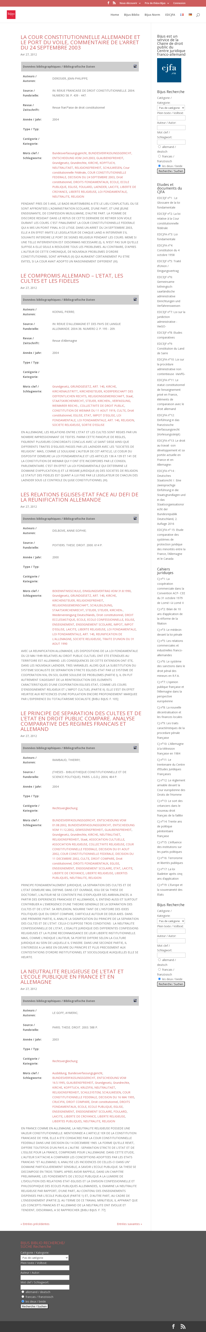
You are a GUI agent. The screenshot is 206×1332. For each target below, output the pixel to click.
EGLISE (72, 187)
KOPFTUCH (107, 163)
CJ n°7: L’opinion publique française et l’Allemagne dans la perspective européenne (170, 691)
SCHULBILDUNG (101, 605)
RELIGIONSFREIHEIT (88, 168)
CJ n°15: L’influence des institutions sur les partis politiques (169, 847)
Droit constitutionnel (109, 615)
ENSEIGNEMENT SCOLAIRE (94, 624)
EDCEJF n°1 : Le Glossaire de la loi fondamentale (168, 203)
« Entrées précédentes (35, 1224)
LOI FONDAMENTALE (112, 192)
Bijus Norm (152, 15)
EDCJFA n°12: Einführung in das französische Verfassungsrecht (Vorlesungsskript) (168, 424)
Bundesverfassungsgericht (69, 153)
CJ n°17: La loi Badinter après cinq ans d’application (169, 874)
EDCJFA (170, 15)
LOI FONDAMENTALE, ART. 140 (98, 420)
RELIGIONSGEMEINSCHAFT (106, 396)
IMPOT (118, 624)
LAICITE (113, 187)
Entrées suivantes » (129, 1224)
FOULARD (85, 187)
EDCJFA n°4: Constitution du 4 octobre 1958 (168, 250)
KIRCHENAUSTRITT (65, 391)
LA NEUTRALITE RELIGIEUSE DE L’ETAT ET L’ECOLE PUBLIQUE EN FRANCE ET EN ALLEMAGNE (72, 976)
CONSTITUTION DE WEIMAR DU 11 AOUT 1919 (83, 410)
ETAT (87, 415)
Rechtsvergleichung (64, 808)
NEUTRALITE (60, 196)
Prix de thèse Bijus (155, 3)
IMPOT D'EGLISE (104, 415)
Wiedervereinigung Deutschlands (73, 615)
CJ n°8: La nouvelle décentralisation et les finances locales (169, 712)
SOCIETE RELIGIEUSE (66, 425)
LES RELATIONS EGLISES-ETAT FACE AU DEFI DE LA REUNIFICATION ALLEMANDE (79, 497)
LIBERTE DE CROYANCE (68, 873)
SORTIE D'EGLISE (93, 425)
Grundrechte (78, 163)
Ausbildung (59, 1073)
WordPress (87, 1326)
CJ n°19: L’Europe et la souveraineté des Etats (170, 889)
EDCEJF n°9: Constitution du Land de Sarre (170, 348)
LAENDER (100, 187)
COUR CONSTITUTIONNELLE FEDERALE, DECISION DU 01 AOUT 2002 (93, 849)
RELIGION (77, 196)
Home (115, 15)
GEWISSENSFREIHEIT (89, 830)
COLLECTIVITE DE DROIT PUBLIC (102, 406)
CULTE (121, 410)
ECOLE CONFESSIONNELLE (105, 619)
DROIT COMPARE (102, 858)
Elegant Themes (46, 1326)
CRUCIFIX (58, 1102)
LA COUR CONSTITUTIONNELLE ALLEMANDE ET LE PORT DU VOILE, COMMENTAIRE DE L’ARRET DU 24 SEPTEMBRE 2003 (80, 42)
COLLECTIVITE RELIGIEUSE (106, 844)
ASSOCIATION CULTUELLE (106, 839)
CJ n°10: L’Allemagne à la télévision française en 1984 (170, 748)
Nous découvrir (128, 3)
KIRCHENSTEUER (90, 391)
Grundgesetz (60, 163)
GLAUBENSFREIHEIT (109, 158)
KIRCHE (93, 163)
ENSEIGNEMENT (63, 624)
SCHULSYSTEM (91, 1092)
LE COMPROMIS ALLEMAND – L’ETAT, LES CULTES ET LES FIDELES (72, 278)
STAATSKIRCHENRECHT (68, 401)
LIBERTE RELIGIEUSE (82, 192)
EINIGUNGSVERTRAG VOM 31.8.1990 (106, 591)
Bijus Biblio (131, 15)
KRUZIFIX (86, 1087)
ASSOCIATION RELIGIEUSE (69, 844)
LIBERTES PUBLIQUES (67, 1121)
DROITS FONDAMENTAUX (90, 182)
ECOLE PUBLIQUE (100, 1107)
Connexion (179, 3)
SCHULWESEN (112, 168)
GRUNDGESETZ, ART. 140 (87, 386)
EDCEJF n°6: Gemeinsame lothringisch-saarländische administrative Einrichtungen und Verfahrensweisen (168, 291)
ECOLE (114, 182)
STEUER (90, 610)
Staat (129, 396)
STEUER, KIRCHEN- (98, 401)
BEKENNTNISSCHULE (66, 591)
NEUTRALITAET (62, 168)
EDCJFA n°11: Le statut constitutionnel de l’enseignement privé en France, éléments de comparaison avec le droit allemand (171, 394)
